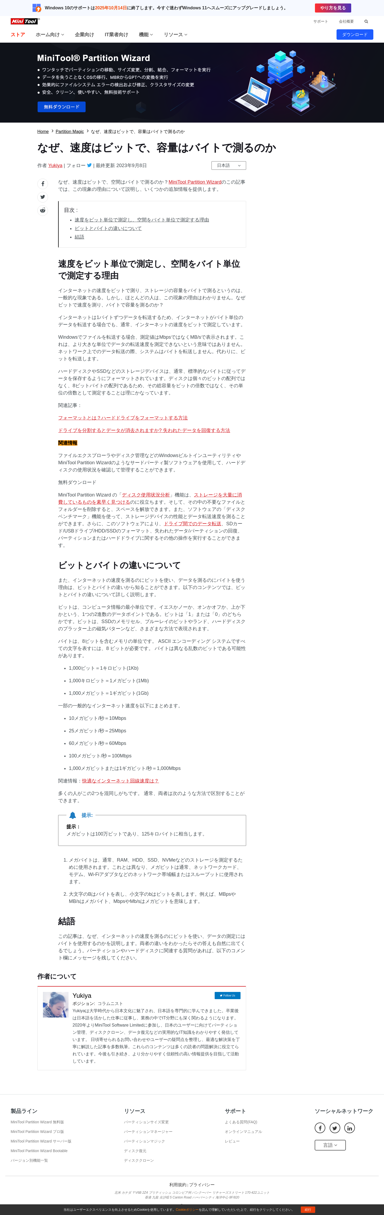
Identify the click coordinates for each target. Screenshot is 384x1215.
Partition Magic (70, 131)
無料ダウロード (192, 83)
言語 (330, 1145)
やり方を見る (333, 8)
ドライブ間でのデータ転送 (192, 523)
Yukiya (55, 165)
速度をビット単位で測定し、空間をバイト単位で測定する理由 (142, 220)
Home (43, 131)
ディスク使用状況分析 (146, 495)
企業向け (84, 34)
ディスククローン (139, 1160)
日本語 (223, 165)
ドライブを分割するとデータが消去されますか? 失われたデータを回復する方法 (144, 430)
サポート (320, 21)
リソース (175, 34)
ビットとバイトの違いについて (108, 228)
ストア (18, 34)
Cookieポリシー (187, 1210)
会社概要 (346, 21)
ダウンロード (355, 34)
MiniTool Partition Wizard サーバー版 (41, 1141)
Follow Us (229, 995)
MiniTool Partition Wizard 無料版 (37, 1122)
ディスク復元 (135, 1151)
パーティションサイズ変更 (146, 1122)
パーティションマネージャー (148, 1131)
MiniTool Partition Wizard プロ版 (37, 1131)
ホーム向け (50, 34)
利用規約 (177, 1184)
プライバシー (202, 1184)
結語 (79, 237)
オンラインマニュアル (243, 1131)
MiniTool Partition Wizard (195, 182)
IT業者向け (116, 34)
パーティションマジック (144, 1141)
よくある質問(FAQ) (241, 1122)
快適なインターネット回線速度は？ (120, 781)
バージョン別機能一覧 (29, 1160)
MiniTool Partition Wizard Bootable (39, 1151)
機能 (146, 34)
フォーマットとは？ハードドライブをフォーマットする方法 (123, 418)
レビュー (232, 1141)
